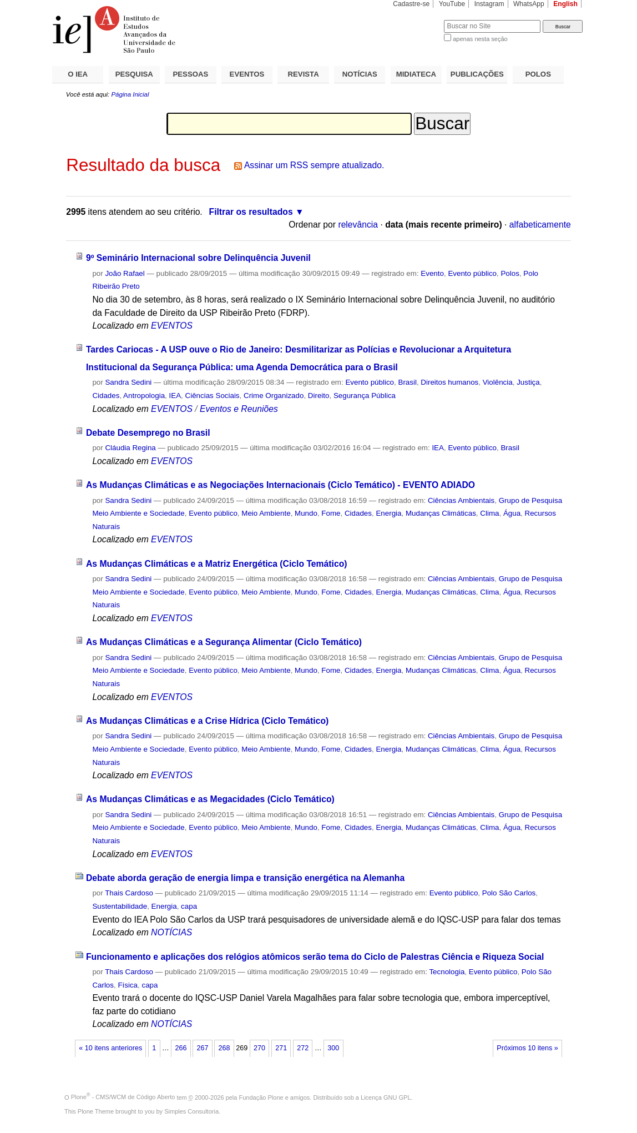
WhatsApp (528, 4)
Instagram (489, 4)
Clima (489, 513)
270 (259, 1048)
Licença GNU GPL (386, 1097)
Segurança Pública (364, 395)
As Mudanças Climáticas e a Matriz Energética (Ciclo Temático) (216, 563)
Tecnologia (446, 972)
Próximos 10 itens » (527, 1048)
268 (224, 1048)
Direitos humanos (449, 382)
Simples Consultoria (191, 1111)
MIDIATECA (416, 74)
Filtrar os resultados (251, 211)
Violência (498, 382)
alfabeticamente (540, 224)
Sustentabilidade (119, 906)
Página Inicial (130, 94)
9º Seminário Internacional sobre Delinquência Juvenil (198, 258)
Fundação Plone (261, 1097)
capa (189, 906)
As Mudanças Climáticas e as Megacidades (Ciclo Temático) (210, 799)
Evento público (472, 273)
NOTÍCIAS (359, 74)
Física (128, 985)
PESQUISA (134, 74)
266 (180, 1048)
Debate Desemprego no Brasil (148, 432)
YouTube (452, 4)
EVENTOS (247, 74)
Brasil (407, 382)
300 (333, 1048)
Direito (319, 395)
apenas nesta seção (480, 39)
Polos (510, 273)
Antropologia (144, 395)
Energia (388, 513)
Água (511, 513)
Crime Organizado (274, 395)
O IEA (78, 74)
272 (303, 1048)
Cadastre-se (411, 4)
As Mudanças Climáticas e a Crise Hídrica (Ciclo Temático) (207, 721)
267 (202, 1048)
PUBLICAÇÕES (477, 74)
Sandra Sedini (128, 382)
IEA (175, 395)
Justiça (528, 382)
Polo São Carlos (509, 893)
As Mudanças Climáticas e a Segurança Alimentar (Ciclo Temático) (224, 642)
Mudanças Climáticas (441, 513)
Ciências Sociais (212, 395)
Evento (432, 273)
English (565, 4)
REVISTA (303, 74)
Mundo (306, 513)
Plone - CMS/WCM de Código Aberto (123, 1097)
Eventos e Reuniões (239, 409)
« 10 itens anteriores (110, 1048)
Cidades (105, 395)
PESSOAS (191, 74)
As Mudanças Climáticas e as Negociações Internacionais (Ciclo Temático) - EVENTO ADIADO (280, 485)
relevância (358, 224)
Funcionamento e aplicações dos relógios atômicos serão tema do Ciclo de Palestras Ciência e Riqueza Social (315, 956)
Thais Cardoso (129, 893)
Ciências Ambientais (461, 500)
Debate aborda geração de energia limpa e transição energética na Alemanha (245, 878)
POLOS (538, 74)
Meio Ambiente (265, 513)
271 (281, 1048)
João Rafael (124, 273)
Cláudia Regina (130, 448)
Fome (330, 513)
